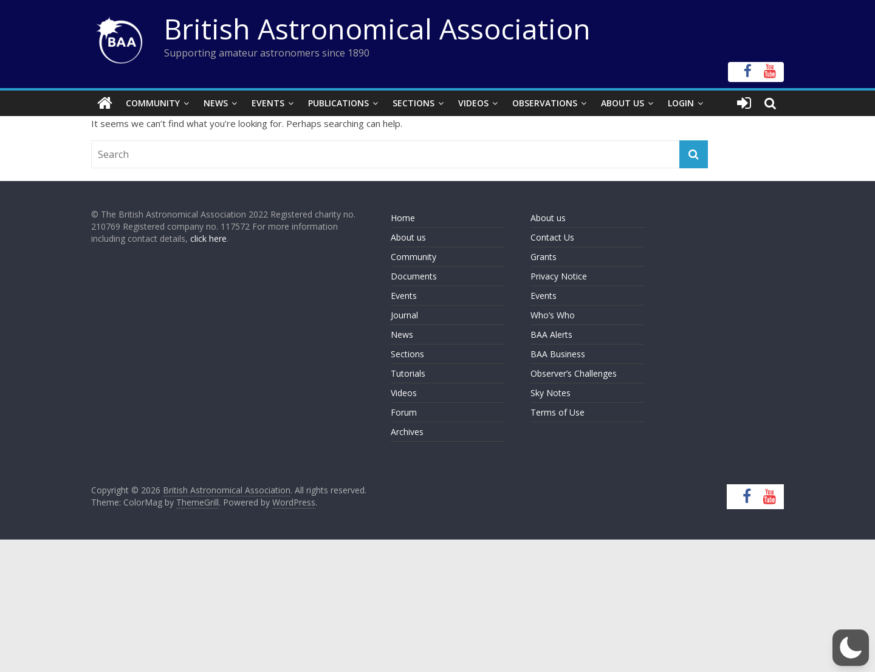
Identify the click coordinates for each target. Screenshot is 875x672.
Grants (543, 256)
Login (681, 103)
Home (403, 218)
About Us (622, 103)
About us (408, 237)
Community (153, 103)
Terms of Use (557, 412)
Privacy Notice (558, 276)
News (216, 103)
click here (208, 238)
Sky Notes (550, 393)
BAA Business (557, 354)
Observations (544, 103)
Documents (414, 276)
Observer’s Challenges (573, 373)
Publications (338, 103)
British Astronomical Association (377, 28)
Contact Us (552, 237)
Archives (407, 431)
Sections (413, 103)
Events (268, 103)
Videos (473, 103)
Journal (404, 315)
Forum (404, 412)
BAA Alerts (551, 334)
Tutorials (408, 373)
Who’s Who (552, 315)
